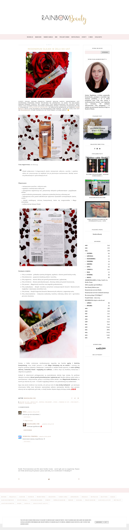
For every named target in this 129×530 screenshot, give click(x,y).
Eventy (84, 37)
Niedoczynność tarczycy (40, 503)
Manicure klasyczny (104, 500)
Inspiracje (27, 503)
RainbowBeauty (97, 234)
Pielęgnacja (12, 496)
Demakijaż (85, 496)
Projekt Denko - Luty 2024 (92, 298)
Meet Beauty (117, 500)
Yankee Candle (48, 37)
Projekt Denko (64, 37)
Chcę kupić (98, 37)
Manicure (38, 37)
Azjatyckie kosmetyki (7, 503)
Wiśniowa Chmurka (30, 436)
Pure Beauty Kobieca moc (92, 287)
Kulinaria (79, 500)
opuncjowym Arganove (38, 107)
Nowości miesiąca (22, 500)
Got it (106, 522)
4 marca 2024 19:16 (45, 436)
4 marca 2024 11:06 (33, 412)
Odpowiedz (27, 417)
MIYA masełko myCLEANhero (93, 285)
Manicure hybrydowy (7, 500)
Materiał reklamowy (45, 402)
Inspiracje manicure (59, 500)
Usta (34, 403)
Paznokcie (31, 496)
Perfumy (70, 500)
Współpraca (76, 37)
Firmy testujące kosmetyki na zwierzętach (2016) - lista (97, 220)
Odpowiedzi (29, 421)
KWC (56, 37)
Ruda (25, 412)
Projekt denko (41, 496)
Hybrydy (48, 500)
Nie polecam (94, 496)
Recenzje (30, 37)
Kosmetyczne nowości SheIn (93, 290)
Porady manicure (90, 500)
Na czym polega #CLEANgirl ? (94, 295)
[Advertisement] (97, 403)
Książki (19, 503)
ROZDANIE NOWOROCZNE (97, 197)
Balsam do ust (25, 402)
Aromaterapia (74, 496)
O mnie (91, 37)
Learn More (99, 522)
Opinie (55, 402)
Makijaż (112, 496)
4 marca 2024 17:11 (48, 424)
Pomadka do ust (64, 402)
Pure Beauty (75, 402)
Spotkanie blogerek (36, 500)
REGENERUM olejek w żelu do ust (95, 300)
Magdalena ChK (33, 424)
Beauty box (34, 402)
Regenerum (28, 403)
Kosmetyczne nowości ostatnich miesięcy (97, 293)
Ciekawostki (52, 496)
